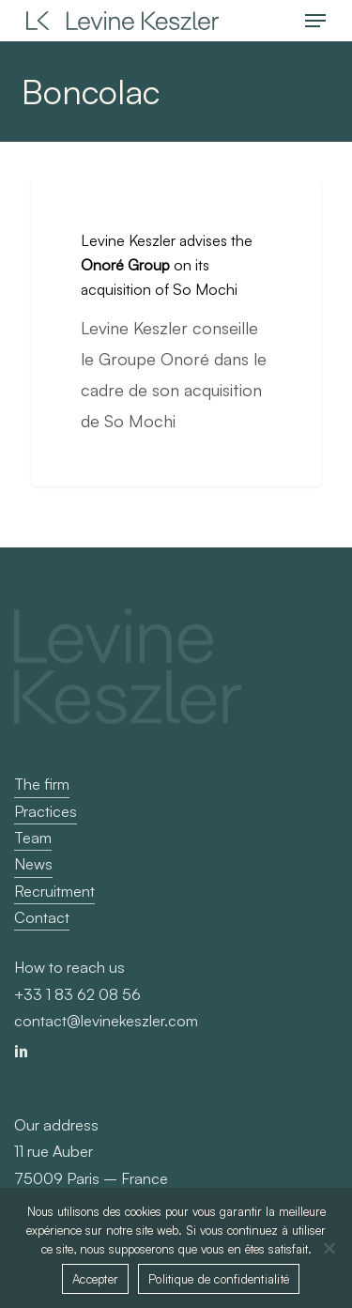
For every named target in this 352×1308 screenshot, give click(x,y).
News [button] (33, 863)
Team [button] (33, 837)
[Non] (328, 1248)
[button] (315, 20)
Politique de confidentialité (218, 1278)
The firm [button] (41, 784)
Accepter (95, 1278)
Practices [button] (45, 811)
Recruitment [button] (54, 891)
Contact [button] (41, 917)
